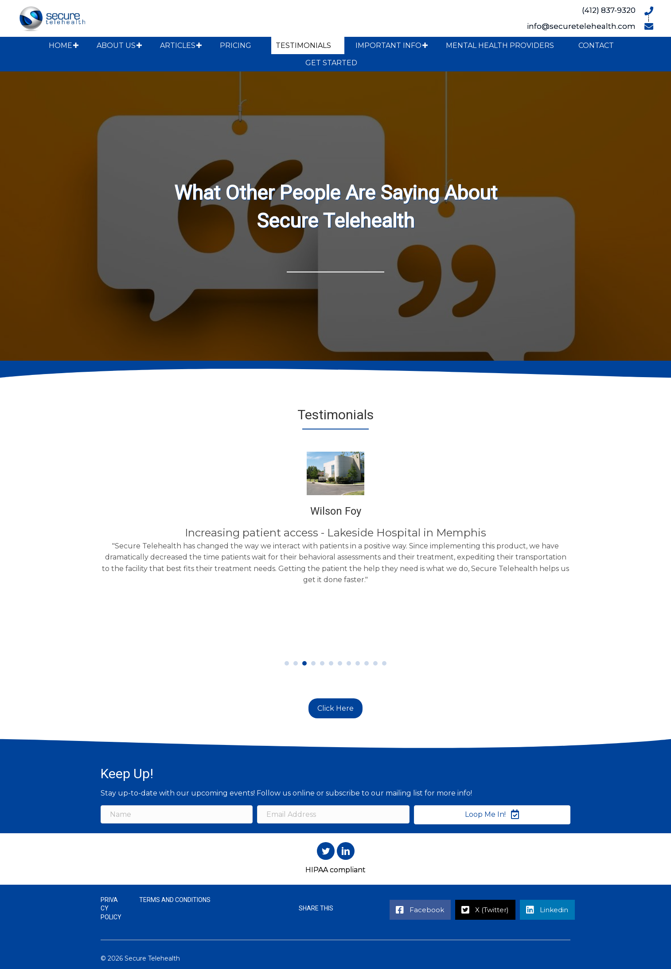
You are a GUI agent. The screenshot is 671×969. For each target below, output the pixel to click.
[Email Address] (333, 815)
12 (384, 663)
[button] (76, 45)
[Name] (177, 815)
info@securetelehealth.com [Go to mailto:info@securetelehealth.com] (581, 26)
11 (375, 663)
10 (366, 663)
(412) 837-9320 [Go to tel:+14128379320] (609, 10)
